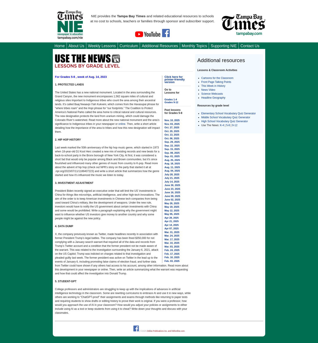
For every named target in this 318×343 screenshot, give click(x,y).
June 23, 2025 (172, 189)
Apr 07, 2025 (171, 228)
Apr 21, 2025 (171, 221)
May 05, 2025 (171, 214)
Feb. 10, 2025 (172, 257)
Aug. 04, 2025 (172, 170)
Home (60, 46)
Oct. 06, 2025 (171, 138)
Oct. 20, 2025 (171, 131)
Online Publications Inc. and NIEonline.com (166, 331)
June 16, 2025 (172, 192)
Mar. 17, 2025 (171, 239)
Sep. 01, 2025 (172, 156)
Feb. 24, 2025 (172, 250)
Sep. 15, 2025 (172, 149)
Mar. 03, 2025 (171, 246)
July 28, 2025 (171, 174)
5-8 (228, 125)
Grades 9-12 (171, 102)
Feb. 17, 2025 (172, 253)
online (121, 123)
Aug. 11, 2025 (172, 167)
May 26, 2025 (171, 203)
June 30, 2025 (172, 185)
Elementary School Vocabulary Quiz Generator (228, 113)
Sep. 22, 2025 (172, 145)
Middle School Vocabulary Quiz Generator (225, 117)
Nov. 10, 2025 (172, 120)
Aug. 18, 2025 (172, 163)
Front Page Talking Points (216, 82)
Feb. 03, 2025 (172, 261)
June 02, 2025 (172, 199)
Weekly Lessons (102, 46)
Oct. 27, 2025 (171, 127)
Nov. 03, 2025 (172, 124)
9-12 (234, 125)
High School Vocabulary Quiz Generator (224, 121)
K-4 (222, 125)
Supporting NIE (224, 46)
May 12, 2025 (171, 210)
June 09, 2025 (172, 196)
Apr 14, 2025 (171, 225)
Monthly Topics (194, 46)
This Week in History (213, 85)
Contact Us (250, 46)
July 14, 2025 (171, 181)
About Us (76, 46)
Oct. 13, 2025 (171, 134)
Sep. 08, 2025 (172, 152)
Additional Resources (160, 46)
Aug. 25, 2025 (172, 160)
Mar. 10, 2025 (171, 243)
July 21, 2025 (171, 178)
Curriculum (129, 46)
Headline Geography (213, 97)
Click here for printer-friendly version (174, 79)
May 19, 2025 (171, 206)
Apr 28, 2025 (171, 217)
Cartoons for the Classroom (217, 78)
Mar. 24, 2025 (171, 235)
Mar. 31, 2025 (171, 232)
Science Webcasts (212, 93)
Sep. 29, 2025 (172, 142)
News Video (208, 89)
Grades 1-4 (170, 99)
